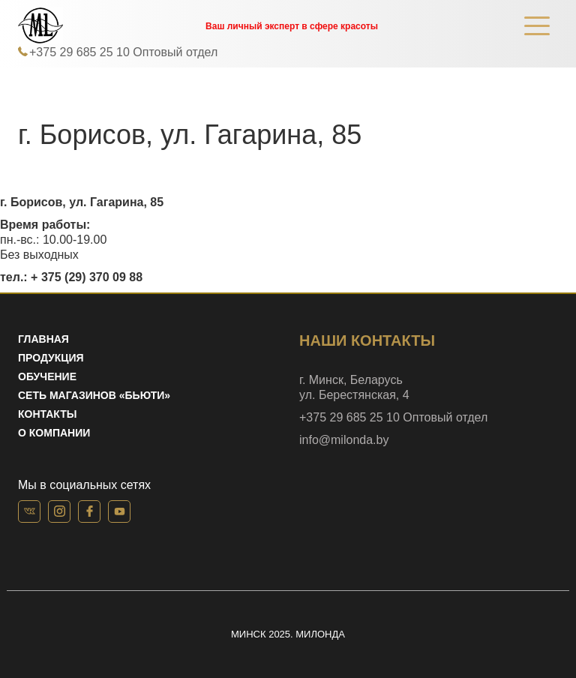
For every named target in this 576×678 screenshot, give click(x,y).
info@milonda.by (343, 440)
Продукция (51, 358)
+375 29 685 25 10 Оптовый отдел (123, 52)
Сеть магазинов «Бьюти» (94, 395)
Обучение (47, 376)
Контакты (47, 414)
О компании (54, 433)
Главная (43, 339)
